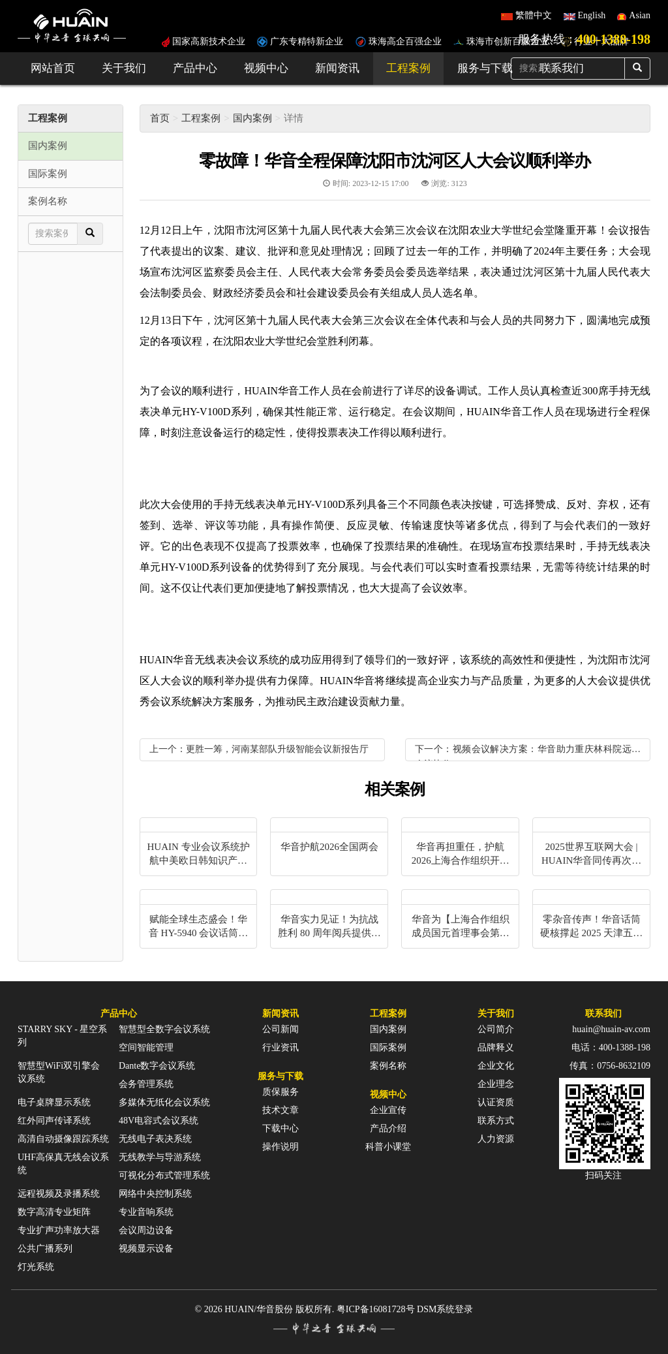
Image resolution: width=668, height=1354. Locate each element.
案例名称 (388, 1066)
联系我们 (603, 1013)
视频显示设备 (146, 1248)
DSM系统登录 (445, 1309)
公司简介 (496, 1029)
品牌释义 (496, 1047)
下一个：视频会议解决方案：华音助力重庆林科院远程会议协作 (528, 752)
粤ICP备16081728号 (376, 1309)
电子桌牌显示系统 (54, 1102)
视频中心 (266, 68)
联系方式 (496, 1121)
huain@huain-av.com (611, 1029)
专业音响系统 (146, 1212)
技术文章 (280, 1110)
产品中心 (195, 68)
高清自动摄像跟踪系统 (63, 1139)
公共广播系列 (45, 1248)
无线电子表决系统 (155, 1139)
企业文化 (496, 1066)
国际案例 (388, 1047)
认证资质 (496, 1102)
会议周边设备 (146, 1230)
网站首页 (53, 68)
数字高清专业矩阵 (54, 1212)
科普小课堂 (388, 1147)
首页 (160, 118)
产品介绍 (388, 1128)
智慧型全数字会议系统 (164, 1029)
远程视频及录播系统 (59, 1194)
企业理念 (496, 1084)
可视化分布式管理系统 (164, 1175)
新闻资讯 (337, 68)
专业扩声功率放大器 (59, 1230)
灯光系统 (36, 1267)
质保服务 (280, 1092)
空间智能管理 (146, 1047)
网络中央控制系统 (155, 1194)
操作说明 (280, 1147)
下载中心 (280, 1128)
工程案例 (408, 68)
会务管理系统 (146, 1084)
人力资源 (496, 1139)
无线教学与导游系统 (160, 1157)
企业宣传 (388, 1110)
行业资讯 (280, 1047)
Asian (639, 15)
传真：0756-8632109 (609, 1066)
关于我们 (124, 68)
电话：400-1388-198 (610, 1047)
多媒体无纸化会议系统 (164, 1102)
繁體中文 (533, 15)
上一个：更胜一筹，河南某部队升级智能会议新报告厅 (259, 749)
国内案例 (252, 118)
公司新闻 (280, 1029)
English (592, 15)
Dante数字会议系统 (157, 1066)
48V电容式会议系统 (158, 1121)
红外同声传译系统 (54, 1121)
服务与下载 (485, 68)
